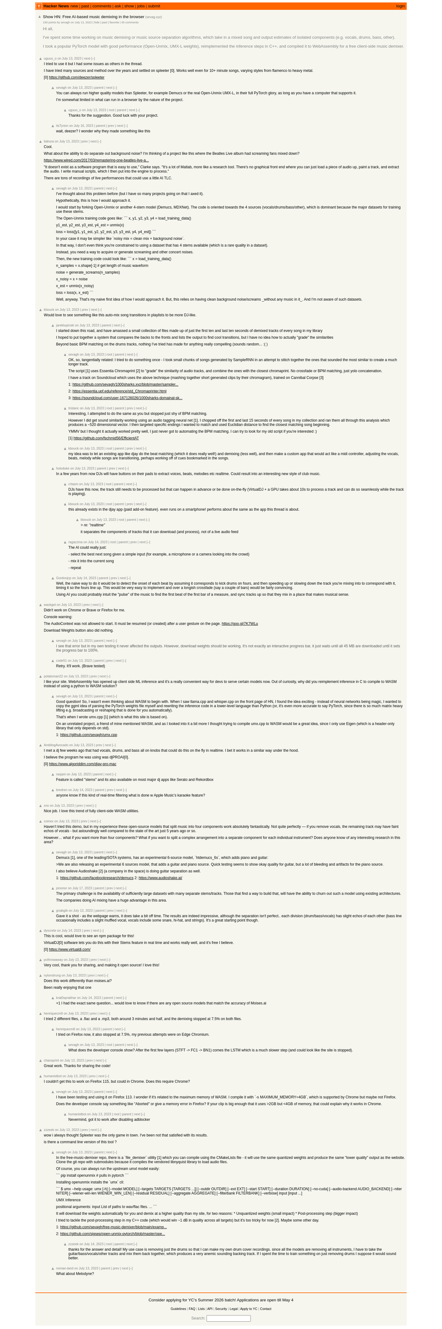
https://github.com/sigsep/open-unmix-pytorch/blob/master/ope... (112, 1234)
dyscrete (50, 930)
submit (154, 6)
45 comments (129, 22)
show (129, 6)
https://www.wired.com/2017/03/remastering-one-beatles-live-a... (96, 160)
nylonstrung (52, 975)
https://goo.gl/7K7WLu (240, 624)
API (209, 1309)
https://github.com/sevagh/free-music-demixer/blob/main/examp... (113, 1227)
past (85, 6)
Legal (234, 1309)
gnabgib (62, 910)
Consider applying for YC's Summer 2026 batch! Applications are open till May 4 (221, 1300)
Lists (201, 1309)
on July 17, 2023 (80, 888)
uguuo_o (50, 58)
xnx (46, 805)
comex (48, 821)
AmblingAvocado (56, 745)
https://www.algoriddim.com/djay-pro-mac (82, 764)
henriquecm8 (53, 1013)
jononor (61, 888)
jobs (141, 6)
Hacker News (56, 6)
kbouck (49, 309)
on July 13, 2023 (81, 22)
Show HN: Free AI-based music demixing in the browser (93, 16)
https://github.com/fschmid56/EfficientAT (106, 438)
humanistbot (53, 1076)
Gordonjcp (63, 578)
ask (118, 6)
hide (97, 22)
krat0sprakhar (66, 998)
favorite (114, 22)
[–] (93, 58)
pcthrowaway (53, 959)
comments (101, 6)
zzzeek (49, 1130)
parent (98, 87)
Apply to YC (248, 1309)
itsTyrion (62, 125)
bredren (62, 790)
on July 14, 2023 (95, 542)
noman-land (64, 1268)
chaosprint (51, 1060)
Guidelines (178, 1309)
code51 (61, 660)
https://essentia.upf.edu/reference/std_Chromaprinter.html (119, 391)
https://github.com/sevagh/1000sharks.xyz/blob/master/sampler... (125, 384)
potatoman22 (53, 676)
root (111, 110)
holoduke (62, 468)
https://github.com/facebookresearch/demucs (97, 878)
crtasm (73, 484)
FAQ (192, 1309)
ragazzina (75, 542)
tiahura (49, 141)
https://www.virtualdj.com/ (69, 949)
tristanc (73, 408)
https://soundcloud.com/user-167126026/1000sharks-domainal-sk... (127, 398)
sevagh (65, 22)
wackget (50, 604)
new (74, 6)
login (400, 6)
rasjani (61, 774)
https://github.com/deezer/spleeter (76, 77)
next (87, 58)
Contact (265, 1309)
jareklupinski (65, 325)
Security (221, 1309)
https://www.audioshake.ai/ (160, 878)
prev (111, 125)
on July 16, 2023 (81, 125)
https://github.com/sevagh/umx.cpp (88, 735)
